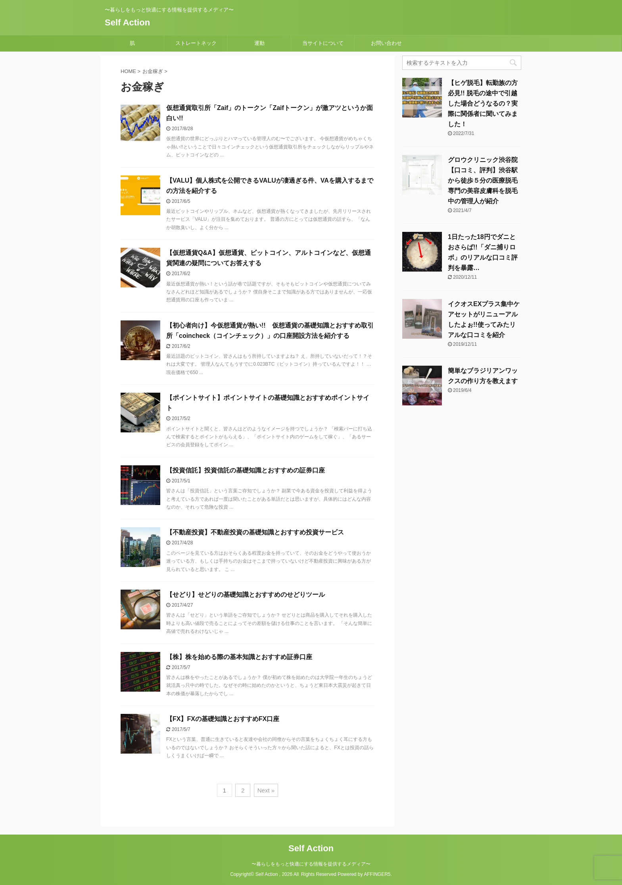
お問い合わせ (386, 43)
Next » (266, 790)
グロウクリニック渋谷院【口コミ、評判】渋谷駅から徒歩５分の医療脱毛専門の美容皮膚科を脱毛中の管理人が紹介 (483, 180)
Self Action (127, 22)
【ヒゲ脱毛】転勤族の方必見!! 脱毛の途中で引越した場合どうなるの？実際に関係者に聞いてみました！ (483, 103)
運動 (259, 43)
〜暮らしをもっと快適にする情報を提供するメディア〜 (311, 864)
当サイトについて (323, 43)
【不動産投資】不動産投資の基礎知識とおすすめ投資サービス (255, 532)
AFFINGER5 (377, 874)
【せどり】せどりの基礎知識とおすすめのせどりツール (245, 594)
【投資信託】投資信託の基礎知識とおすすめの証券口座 (245, 470)
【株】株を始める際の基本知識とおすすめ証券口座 (239, 657)
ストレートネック (196, 43)
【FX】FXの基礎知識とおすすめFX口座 (222, 718)
